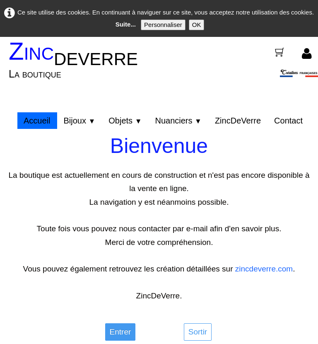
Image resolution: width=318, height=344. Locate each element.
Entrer (120, 331)
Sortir (197, 331)
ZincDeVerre (238, 120)
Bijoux (79, 120)
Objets (125, 120)
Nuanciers (178, 120)
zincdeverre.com (264, 268)
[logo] (76, 65)
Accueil (37, 120)
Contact (288, 120)
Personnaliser (163, 24)
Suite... (126, 24)
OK (196, 24)
